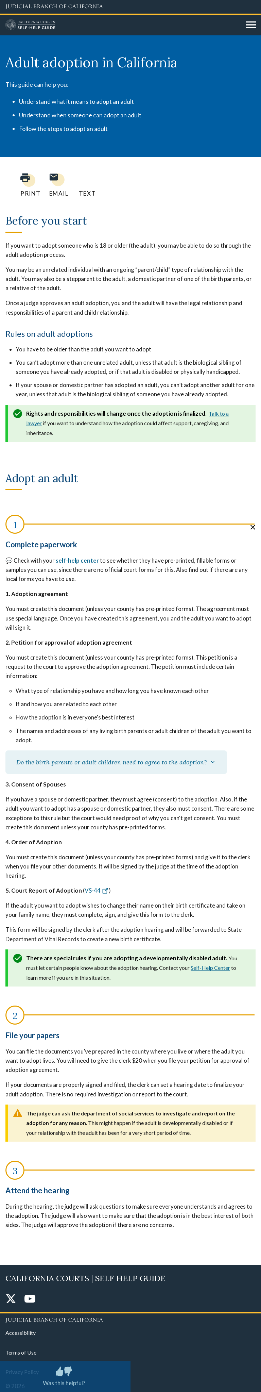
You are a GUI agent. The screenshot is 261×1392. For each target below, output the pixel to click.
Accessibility (20, 1332)
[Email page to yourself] (57, 185)
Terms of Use (20, 1352)
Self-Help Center (210, 967)
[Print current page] (26, 185)
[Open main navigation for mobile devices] (251, 25)
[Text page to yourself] (85, 185)
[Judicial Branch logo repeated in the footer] (130, 1319)
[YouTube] (29, 1299)
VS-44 (97, 890)
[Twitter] (10, 1299)
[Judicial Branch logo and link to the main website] (130, 6)
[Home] (123, 25)
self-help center (77, 560)
